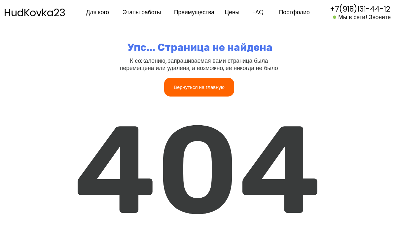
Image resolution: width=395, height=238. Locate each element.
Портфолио (294, 12)
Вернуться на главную (199, 87)
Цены (232, 12)
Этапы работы (142, 12)
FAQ (258, 12)
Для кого (97, 12)
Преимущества (194, 12)
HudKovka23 (34, 12)
